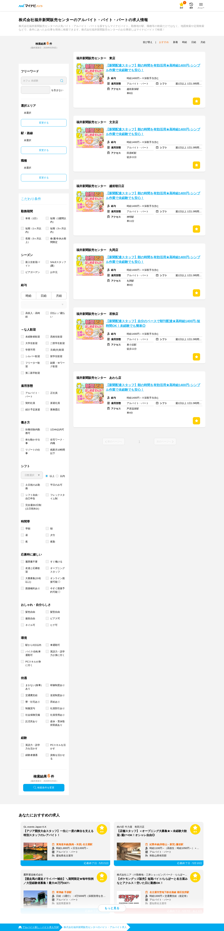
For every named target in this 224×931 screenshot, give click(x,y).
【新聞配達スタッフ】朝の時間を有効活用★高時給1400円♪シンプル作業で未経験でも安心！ (153, 68)
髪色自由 (30, 612)
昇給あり (55, 701)
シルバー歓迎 (32, 356)
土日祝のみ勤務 (32, 486)
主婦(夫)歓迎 (57, 349)
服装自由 (30, 618)
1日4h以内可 (57, 429)
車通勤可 (55, 645)
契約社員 (30, 403)
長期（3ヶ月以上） (33, 240)
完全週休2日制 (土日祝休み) (33, 507)
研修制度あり (57, 685)
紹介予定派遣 (32, 409)
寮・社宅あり (32, 701)
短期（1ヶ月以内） (33, 230)
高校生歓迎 (56, 336)
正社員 (53, 392)
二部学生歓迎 (57, 343)
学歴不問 (30, 349)
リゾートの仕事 (32, 451)
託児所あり (31, 721)
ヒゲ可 (53, 625)
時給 (29, 295)
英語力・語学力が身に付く (57, 653)
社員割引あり (57, 708)
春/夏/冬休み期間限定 (58, 240)
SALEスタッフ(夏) (58, 264)
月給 (59, 295)
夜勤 (52, 541)
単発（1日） (32, 218)
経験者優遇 (31, 755)
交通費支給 (31, 695)
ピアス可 (55, 618)
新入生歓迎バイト (32, 264)
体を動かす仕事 (32, 441)
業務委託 (55, 409)
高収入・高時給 (32, 315)
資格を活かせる (57, 757)
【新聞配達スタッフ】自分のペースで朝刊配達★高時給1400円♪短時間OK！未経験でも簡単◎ (153, 323)
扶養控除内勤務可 (32, 431)
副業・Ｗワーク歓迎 (57, 364)
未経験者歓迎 (32, 336)
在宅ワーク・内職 (57, 441)
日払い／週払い (57, 315)
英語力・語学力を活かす (32, 747)
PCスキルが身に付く (33, 663)
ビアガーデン (32, 272)
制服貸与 (30, 708)
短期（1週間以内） (58, 220)
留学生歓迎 (56, 356)
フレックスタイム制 (57, 497)
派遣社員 (55, 403)
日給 (44, 295)
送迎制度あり (57, 695)
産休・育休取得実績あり (57, 723)
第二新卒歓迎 (32, 373)
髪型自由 (55, 612)
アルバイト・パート (32, 394)
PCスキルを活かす (58, 747)
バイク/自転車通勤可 (33, 653)
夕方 (52, 535)
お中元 (53, 272)
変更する (44, 122)
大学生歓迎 (31, 343)
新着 (175, 42)
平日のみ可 (56, 484)
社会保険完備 (32, 714)
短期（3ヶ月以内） (58, 230)
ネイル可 (30, 625)
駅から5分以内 (33, 645)
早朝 (27, 528)
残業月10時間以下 (57, 451)
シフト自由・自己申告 (32, 497)
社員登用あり (57, 714)
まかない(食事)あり (33, 687)
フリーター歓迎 (32, 364)
